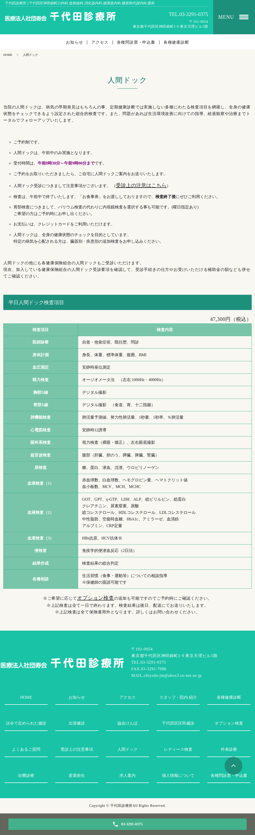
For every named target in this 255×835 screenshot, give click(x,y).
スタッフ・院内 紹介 (178, 697)
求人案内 (127, 775)
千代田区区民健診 (178, 723)
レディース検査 (178, 749)
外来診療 (229, 749)
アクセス (99, 42)
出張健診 (77, 723)
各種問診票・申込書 (136, 42)
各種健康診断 (176, 42)
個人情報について (178, 775)
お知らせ (74, 42)
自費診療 (26, 775)
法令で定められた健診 (26, 723)
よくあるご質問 (26, 749)
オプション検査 (95, 598)
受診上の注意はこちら (141, 185)
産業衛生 (77, 775)
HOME (7, 55)
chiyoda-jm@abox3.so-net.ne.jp (173, 675)
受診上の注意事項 (77, 749)
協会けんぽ (127, 723)
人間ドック (127, 749)
